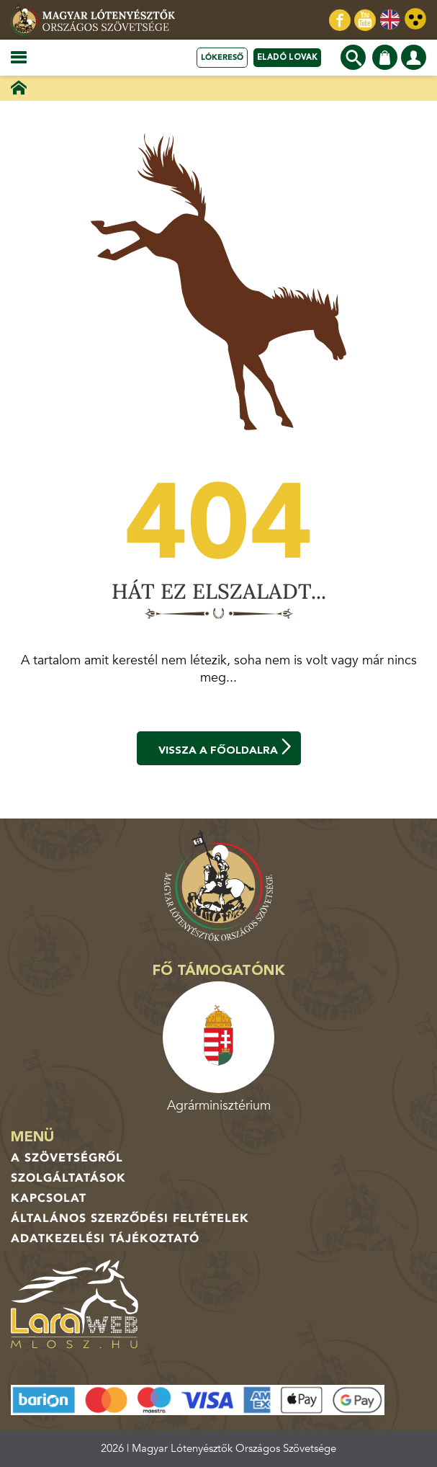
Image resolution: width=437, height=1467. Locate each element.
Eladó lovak (287, 57)
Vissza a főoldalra (226, 748)
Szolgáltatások (68, 1178)
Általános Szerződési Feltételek (130, 1218)
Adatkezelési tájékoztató (105, 1239)
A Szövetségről (67, 1158)
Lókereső (222, 57)
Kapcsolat (48, 1198)
